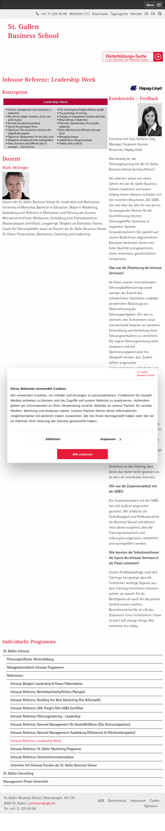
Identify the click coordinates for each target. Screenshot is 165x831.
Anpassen (110, 439)
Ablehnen (53, 439)
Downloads (100, 14)
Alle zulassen (82, 454)
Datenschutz (117, 800)
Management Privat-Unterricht (25, 781)
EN (153, 14)
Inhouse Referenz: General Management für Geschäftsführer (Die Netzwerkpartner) (70, 724)
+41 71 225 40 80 (54, 14)
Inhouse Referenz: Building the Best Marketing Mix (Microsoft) (56, 700)
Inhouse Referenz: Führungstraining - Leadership (45, 716)
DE (146, 14)
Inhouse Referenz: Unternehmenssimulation (42, 757)
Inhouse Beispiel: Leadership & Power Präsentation (47, 683)
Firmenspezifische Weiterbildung (30, 659)
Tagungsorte (119, 14)
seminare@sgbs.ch (42, 803)
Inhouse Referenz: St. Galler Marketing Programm (46, 749)
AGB (101, 800)
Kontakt (136, 14)
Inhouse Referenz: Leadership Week (36, 741)
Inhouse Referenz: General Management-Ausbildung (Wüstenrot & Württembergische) (73, 732)
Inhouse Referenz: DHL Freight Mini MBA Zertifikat (47, 708)
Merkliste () (80, 14)
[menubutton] (153, 5)
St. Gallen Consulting (18, 773)
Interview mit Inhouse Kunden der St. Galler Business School (54, 765)
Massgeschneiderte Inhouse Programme (35, 667)
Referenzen (15, 675)
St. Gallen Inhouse (16, 651)
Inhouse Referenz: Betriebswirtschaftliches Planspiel (48, 692)
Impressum (138, 800)
